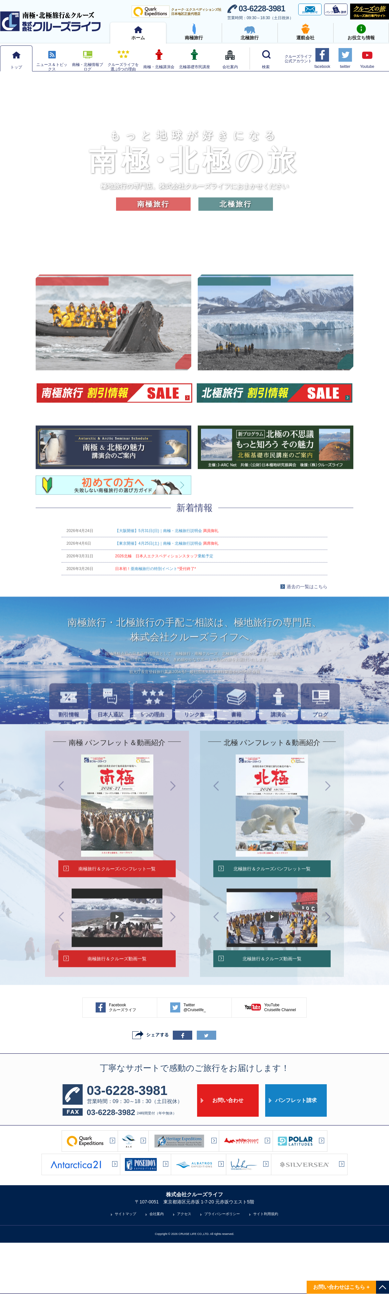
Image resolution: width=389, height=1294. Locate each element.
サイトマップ (125, 1265)
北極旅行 (235, 204)
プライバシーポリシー (222, 1265)
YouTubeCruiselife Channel (270, 1059)
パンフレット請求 (296, 1151)
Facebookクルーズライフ (116, 1059)
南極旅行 (153, 204)
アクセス (184, 1265)
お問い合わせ (227, 1151)
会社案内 (156, 1265)
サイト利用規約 (265, 1265)
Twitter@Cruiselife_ (188, 1059)
